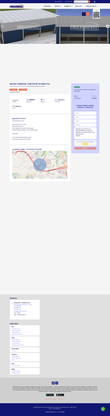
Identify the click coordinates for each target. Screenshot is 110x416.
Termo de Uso (61, 399)
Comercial (15, 86)
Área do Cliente (58, 1)
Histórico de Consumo (17, 334)
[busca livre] (89, 1)
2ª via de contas (16, 328)
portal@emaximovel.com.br (20, 311)
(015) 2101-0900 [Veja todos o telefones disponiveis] (68, 1)
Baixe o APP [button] (78, 6)
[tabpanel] (55, 26)
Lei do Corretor (15, 343)
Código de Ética (16, 339)
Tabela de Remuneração (18, 345)
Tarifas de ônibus (16, 373)
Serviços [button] (57, 6)
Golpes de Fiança (16, 341)
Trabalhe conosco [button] (91, 6)
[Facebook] (53, 383)
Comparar (23, 89)
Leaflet (57, 178)
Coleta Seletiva (15, 356)
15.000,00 (94, 96)
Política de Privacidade (50, 399)
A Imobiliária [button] (47, 6)
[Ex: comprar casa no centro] (81, 1)
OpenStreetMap (64, 178)
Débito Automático (16, 330)
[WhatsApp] (103, 409)
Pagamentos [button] (67, 6)
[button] (94, 1)
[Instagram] (56, 383)
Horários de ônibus (16, 371)
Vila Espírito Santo (23, 86)
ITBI (13, 359)
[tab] (84, 14)
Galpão (11, 86)
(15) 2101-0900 (17, 309)
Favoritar (13, 89)
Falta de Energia (16, 332)
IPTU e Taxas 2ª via (16, 358)
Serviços (14, 350)
